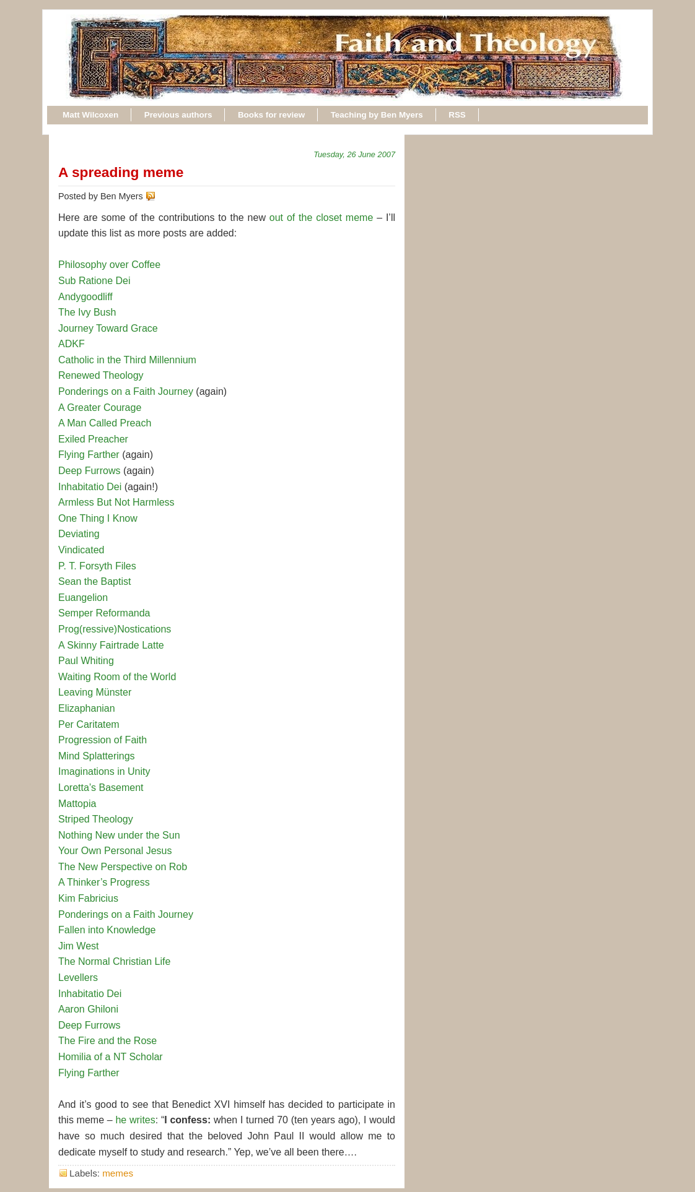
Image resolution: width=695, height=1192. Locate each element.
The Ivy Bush (87, 312)
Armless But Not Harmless (116, 502)
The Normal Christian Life (114, 961)
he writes (135, 1120)
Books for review (271, 114)
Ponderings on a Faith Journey (125, 391)
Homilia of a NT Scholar (110, 1057)
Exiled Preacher (93, 439)
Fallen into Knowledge (106, 930)
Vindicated (81, 550)
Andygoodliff (85, 297)
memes (117, 1173)
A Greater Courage (99, 407)
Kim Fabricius (88, 898)
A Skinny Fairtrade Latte (111, 645)
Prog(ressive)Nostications (114, 629)
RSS (457, 114)
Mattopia (77, 803)
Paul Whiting (86, 660)
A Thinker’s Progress (104, 882)
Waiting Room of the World (117, 677)
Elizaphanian (86, 708)
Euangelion (83, 597)
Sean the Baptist (94, 581)
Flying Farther (89, 454)
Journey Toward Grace (108, 328)
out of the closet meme (321, 217)
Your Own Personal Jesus (115, 850)
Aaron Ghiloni (88, 1009)
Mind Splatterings (96, 756)
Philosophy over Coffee (109, 264)
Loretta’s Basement (101, 787)
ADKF (71, 344)
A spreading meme (120, 172)
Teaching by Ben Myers (377, 114)
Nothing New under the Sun (119, 835)
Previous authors (178, 114)
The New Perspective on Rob (122, 867)
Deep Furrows (89, 470)
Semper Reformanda (104, 613)
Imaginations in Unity (104, 771)
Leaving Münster (94, 692)
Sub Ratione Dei (94, 280)
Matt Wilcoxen (90, 114)
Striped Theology (95, 819)
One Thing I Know (98, 518)
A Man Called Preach (104, 423)
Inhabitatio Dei (89, 487)
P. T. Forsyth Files (97, 566)
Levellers (78, 977)
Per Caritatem (89, 724)
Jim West (78, 946)
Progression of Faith (102, 740)
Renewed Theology (101, 375)
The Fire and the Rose (107, 1040)
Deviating (79, 534)
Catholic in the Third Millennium (127, 360)
